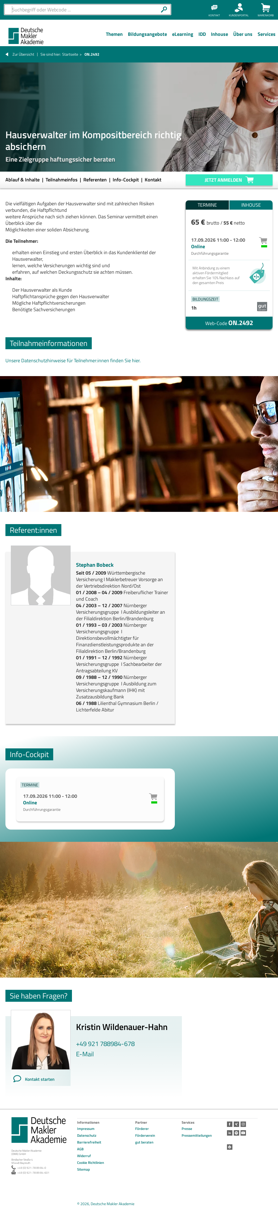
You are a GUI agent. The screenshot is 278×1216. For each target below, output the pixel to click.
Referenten (95, 179)
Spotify (236, 1133)
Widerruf (84, 1155)
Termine (207, 205)
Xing (236, 1124)
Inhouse (251, 205)
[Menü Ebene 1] (114, 38)
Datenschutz (86, 1135)
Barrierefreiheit (89, 1142)
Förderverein (145, 1135)
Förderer (142, 1128)
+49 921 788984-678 (105, 1043)
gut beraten (144, 1142)
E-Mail (85, 1054)
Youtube (243, 1133)
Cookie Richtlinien (90, 1162)
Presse (187, 1128)
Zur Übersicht (23, 54)
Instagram (243, 1124)
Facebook (229, 1124)
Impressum (85, 1128)
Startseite (70, 54)
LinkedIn (229, 1133)
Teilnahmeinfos (62, 179)
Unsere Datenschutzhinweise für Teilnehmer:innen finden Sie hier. (73, 360)
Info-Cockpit (126, 179)
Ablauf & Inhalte (23, 179)
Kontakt (153, 179)
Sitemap (83, 1169)
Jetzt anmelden (223, 180)
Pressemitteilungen (197, 1135)
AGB (80, 1149)
